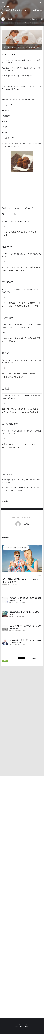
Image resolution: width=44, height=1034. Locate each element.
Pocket (33, 658)
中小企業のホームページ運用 (13, 23)
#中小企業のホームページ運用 (35, 19)
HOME (2, 22)
